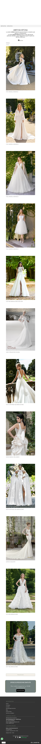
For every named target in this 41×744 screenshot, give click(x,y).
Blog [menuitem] (7, 709)
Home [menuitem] (7, 703)
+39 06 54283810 (11, 720)
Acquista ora (20, 689)
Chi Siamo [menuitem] (8, 705)
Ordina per (8, 42)
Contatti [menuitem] (7, 706)
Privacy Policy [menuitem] (9, 711)
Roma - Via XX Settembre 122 (12, 728)
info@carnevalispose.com (14, 721)
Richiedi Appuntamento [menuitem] (11, 708)
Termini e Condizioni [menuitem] (10, 713)
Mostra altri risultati (20, 674)
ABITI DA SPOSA (20, 30)
